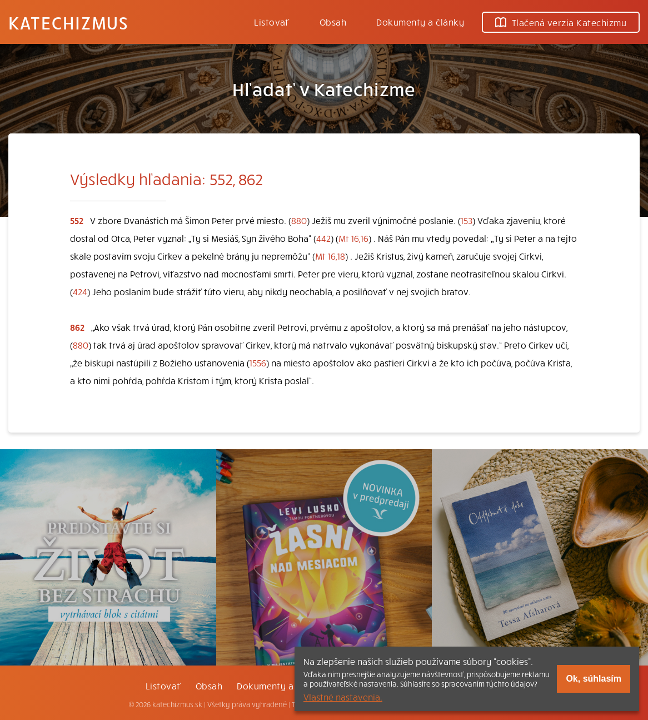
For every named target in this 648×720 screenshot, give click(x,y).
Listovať (272, 21)
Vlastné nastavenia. (342, 696)
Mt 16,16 (353, 238)
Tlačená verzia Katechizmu (560, 22)
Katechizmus (68, 22)
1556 (258, 362)
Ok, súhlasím (593, 678)
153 (466, 220)
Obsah (333, 21)
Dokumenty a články (420, 21)
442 (323, 238)
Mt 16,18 (330, 255)
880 (299, 220)
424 (80, 291)
